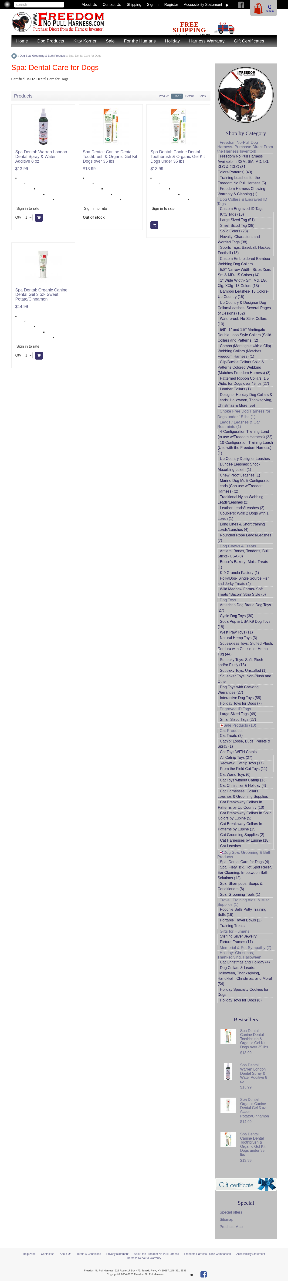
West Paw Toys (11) (236, 632)
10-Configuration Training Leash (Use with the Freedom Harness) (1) (245, 448)
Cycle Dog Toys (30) (237, 616)
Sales (202, 96)
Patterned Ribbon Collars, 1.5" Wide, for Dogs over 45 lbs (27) (244, 381)
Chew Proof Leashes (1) (240, 475)
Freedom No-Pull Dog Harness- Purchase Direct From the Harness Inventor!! (245, 147)
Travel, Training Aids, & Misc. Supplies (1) (244, 902)
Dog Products (50, 40)
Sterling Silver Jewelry (238, 936)
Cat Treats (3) (231, 736)
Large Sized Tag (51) (237, 220)
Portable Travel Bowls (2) (241, 920)
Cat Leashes (230, 846)
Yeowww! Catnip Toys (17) (242, 763)
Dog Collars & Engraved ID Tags (242, 201)
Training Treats (232, 926)
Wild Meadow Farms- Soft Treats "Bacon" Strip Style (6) (242, 591)
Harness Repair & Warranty (144, 1258)
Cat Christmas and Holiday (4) (245, 962)
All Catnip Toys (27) (236, 758)
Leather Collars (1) (235, 389)
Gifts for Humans (235, 931)
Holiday (172, 40)
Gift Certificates (249, 40)
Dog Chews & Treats (238, 546)
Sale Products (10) (238, 725)
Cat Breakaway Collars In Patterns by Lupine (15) (240, 826)
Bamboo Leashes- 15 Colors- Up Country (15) (243, 294)
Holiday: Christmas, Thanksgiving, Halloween (239, 955)
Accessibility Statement (203, 5)
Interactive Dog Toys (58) (240, 698)
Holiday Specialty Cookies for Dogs (243, 992)
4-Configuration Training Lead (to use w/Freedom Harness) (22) (245, 434)
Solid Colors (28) (234, 231)
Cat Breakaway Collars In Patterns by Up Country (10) (241, 804)
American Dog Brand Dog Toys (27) (244, 607)
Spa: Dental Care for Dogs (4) (244, 862)
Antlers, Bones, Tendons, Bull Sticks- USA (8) (243, 553)
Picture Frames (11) (236, 942)
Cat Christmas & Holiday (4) (243, 786)
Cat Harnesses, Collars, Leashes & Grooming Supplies (243, 793)
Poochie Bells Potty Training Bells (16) (242, 912)
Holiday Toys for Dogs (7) (241, 703)
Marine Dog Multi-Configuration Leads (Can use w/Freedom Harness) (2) (244, 486)
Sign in (153, 5)
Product (164, 96)
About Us (89, 5)
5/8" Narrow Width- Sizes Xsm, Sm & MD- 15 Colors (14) (244, 272)
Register (171, 5)
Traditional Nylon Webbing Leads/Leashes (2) (241, 499)
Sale (110, 40)
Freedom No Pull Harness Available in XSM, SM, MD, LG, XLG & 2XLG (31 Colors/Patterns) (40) (243, 164)
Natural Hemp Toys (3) (238, 638)
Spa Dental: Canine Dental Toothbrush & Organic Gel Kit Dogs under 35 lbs (177, 157)
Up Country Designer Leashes (245, 459)
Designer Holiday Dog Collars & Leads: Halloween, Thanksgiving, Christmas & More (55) (245, 400)
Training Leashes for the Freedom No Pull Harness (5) (242, 180)
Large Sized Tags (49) (238, 714)
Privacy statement (117, 1254)
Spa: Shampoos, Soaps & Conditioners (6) (240, 886)
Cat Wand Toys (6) (235, 775)
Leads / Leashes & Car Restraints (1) (238, 424)
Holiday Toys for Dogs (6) (241, 1000)
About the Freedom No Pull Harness (156, 1254)
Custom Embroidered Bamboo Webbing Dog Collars (244, 261)
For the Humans (140, 40)
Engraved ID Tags (235, 709)
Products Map (231, 1227)
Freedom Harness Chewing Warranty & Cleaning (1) (241, 191)
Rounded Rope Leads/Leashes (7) (244, 537)
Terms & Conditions (89, 1254)
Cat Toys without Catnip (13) (243, 780)
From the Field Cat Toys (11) (243, 769)
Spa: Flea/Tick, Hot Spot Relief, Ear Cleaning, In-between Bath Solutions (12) (245, 872)
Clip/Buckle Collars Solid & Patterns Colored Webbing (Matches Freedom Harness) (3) (244, 367)
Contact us (112, 5)
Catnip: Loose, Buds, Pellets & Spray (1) (244, 744)
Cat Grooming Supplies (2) (242, 835)
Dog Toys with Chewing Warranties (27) (238, 689)
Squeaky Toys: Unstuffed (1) (243, 670)
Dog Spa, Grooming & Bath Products (244, 854)
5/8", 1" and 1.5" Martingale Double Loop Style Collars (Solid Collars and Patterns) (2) (244, 335)
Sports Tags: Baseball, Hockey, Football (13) (244, 250)
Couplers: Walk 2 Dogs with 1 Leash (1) (243, 516)
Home (22, 40)
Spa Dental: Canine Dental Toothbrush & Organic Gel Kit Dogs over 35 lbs (110, 157)
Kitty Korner (84, 40)
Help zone (29, 1254)
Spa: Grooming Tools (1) (240, 894)
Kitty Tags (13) (232, 214)
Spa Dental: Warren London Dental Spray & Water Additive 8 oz (41, 157)
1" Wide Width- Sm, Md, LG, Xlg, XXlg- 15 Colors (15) (242, 283)
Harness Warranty (206, 40)
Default (189, 96)
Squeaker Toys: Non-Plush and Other (244, 678)
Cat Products (231, 730)
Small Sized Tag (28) (237, 226)
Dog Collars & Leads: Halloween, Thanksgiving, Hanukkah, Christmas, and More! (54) (245, 976)
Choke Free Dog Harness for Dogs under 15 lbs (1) (243, 414)
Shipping (134, 5)
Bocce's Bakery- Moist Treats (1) (243, 564)
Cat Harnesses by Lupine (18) (245, 840)
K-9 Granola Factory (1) (239, 573)
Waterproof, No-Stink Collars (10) (242, 321)
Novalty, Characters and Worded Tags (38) (239, 239)
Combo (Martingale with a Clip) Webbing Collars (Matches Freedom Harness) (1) (244, 351)
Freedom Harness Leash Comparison (207, 1254)
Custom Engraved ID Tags (241, 209)
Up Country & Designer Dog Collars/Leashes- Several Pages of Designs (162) (244, 308)
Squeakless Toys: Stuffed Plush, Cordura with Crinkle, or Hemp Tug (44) (245, 648)
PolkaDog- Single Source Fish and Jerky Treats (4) (244, 581)
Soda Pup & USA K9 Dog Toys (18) (244, 624)
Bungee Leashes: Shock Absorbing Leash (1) (239, 467)
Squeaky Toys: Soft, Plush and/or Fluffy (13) (240, 662)
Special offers (231, 1212)
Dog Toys (228, 600)
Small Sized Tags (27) (238, 719)
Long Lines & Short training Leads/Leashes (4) (241, 527)
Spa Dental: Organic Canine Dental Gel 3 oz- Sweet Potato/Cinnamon (41, 295)
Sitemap (227, 1220)
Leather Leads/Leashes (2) (242, 508)
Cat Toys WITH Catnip (238, 752)
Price (176, 96)
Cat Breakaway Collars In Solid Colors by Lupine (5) (245, 815)
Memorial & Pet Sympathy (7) (245, 947)
